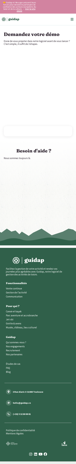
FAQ (8, 367)
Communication (14, 296)
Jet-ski (9, 319)
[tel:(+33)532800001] (8, 414)
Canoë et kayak (14, 311)
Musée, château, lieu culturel (21, 327)
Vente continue (14, 288)
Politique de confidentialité (20, 430)
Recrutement (13, 350)
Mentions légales (15, 433)
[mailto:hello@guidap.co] (8, 403)
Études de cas (13, 363)
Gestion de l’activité (16, 292)
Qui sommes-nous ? (16, 342)
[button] (72, 19)
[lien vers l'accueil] (28, 260)
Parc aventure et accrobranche (22, 315)
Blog (8, 371)
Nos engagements (15, 346)
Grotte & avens (13, 323)
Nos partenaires (14, 354)
